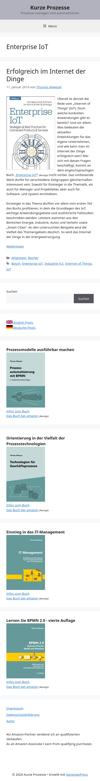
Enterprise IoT (32, 263)
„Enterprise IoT (26, 175)
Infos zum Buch (17, 411)
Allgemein (18, 258)
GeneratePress (77, 774)
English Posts (19, 322)
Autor (10, 721)
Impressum (14, 708)
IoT (8, 269)
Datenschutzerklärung (23, 714)
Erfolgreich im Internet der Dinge (46, 75)
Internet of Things (78, 263)
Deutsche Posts (21, 327)
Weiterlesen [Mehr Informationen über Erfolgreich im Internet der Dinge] (15, 246)
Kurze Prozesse (50, 7)
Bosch (15, 263)
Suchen (11, 291)
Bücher (33, 258)
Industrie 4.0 (53, 263)
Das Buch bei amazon (22, 416)
